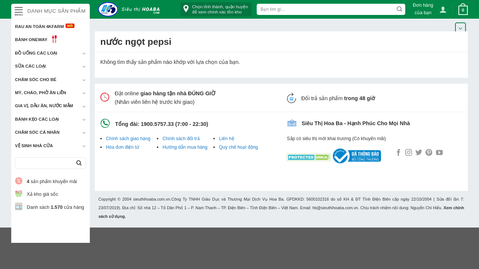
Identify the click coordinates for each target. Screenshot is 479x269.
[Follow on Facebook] (398, 153)
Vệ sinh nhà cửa (34, 145)
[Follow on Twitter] (418, 153)
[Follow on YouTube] (439, 153)
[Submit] (78, 163)
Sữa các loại (30, 66)
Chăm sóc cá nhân (37, 132)
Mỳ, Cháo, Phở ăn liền (40, 92)
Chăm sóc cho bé (36, 79)
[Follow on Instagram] (408, 153)
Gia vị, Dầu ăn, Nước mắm (44, 105)
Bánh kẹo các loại (37, 119)
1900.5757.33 (157, 124)
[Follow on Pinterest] (428, 153)
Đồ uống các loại (36, 53)
